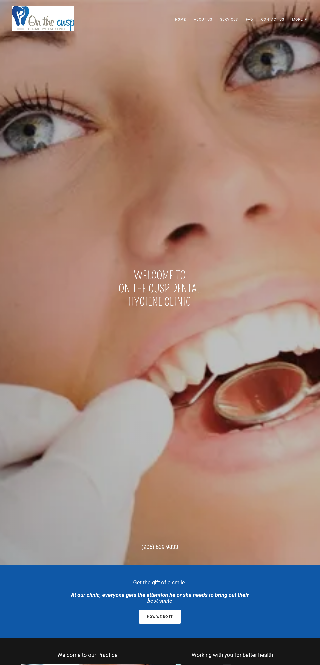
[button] (300, 19)
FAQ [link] (249, 19)
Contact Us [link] (272, 19)
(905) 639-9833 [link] (160, 547)
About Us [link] (203, 19)
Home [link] (180, 19)
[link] (43, 18)
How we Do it (160, 617)
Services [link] (229, 19)
